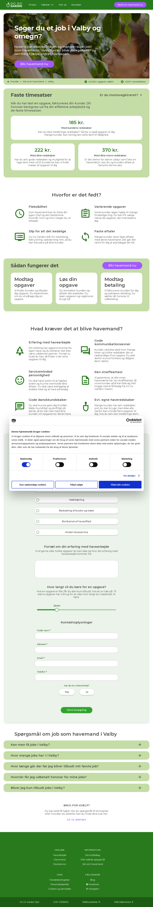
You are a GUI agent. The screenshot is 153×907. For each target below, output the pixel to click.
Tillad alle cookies (120, 484)
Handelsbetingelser (59, 880)
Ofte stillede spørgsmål (93, 859)
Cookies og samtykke (59, 889)
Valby (51, 81)
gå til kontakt (76, 819)
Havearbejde (59, 855)
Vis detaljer (129, 475)
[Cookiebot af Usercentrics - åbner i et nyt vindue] (128, 420)
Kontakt (76, 4)
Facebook (92, 884)
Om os (63, 4)
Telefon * (42, 672)
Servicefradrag (92, 855)
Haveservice (59, 864)
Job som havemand (33, 81)
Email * (41, 658)
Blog (92, 880)
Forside (13, 81)
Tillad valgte (76, 484)
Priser (32, 4)
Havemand (59, 859)
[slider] (57, 610)
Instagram (92, 889)
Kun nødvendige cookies (33, 484)
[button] (76, 744)
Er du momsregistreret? (121, 95)
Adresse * (42, 644)
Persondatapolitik (60, 884)
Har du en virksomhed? (76, 686)
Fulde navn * (44, 630)
